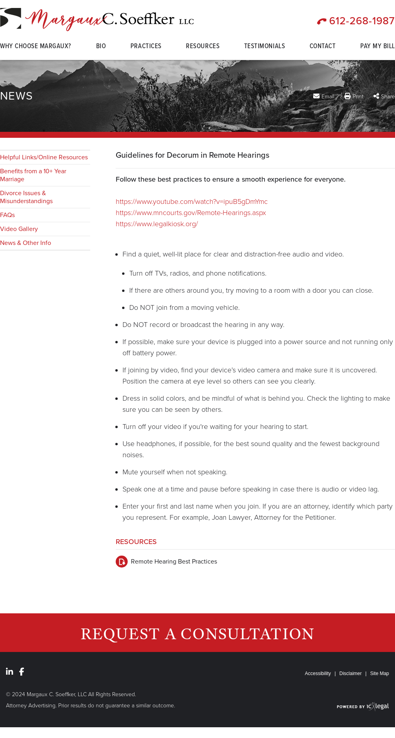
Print (358, 96)
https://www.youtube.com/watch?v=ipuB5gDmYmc (192, 201)
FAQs (7, 215)
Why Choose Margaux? (35, 47)
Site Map (379, 673)
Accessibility (318, 673)
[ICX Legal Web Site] (363, 706)
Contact (323, 47)
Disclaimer (351, 673)
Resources (202, 47)
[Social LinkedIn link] (9, 672)
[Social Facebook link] (21, 672)
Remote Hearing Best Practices (174, 562)
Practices (146, 47)
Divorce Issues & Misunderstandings (26, 197)
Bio (101, 47)
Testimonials (264, 47)
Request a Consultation (198, 633)
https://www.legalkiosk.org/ (157, 223)
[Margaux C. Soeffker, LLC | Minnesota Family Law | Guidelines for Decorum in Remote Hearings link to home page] (97, 19)
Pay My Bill (377, 47)
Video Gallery (19, 229)
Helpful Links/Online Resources (44, 157)
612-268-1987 (362, 21)
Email (328, 96)
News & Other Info (25, 243)
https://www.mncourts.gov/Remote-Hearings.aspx (191, 212)
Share (388, 96)
